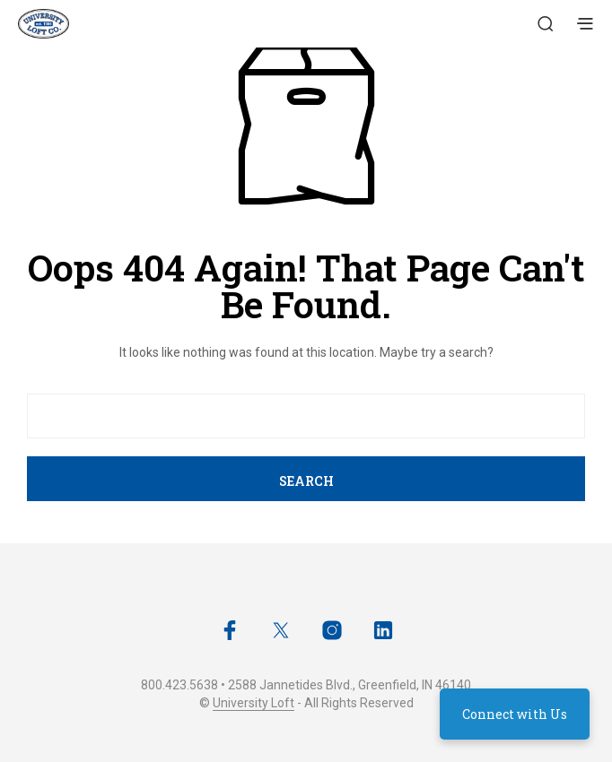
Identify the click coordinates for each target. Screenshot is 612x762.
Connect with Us (514, 714)
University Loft (253, 703)
